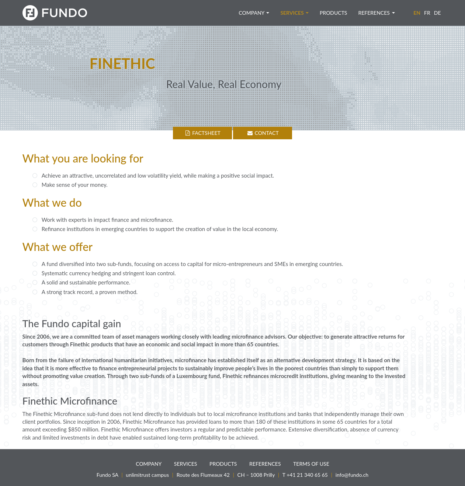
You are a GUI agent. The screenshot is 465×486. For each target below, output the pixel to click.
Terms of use (311, 464)
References (376, 13)
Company (254, 13)
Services (294, 13)
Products (333, 13)
